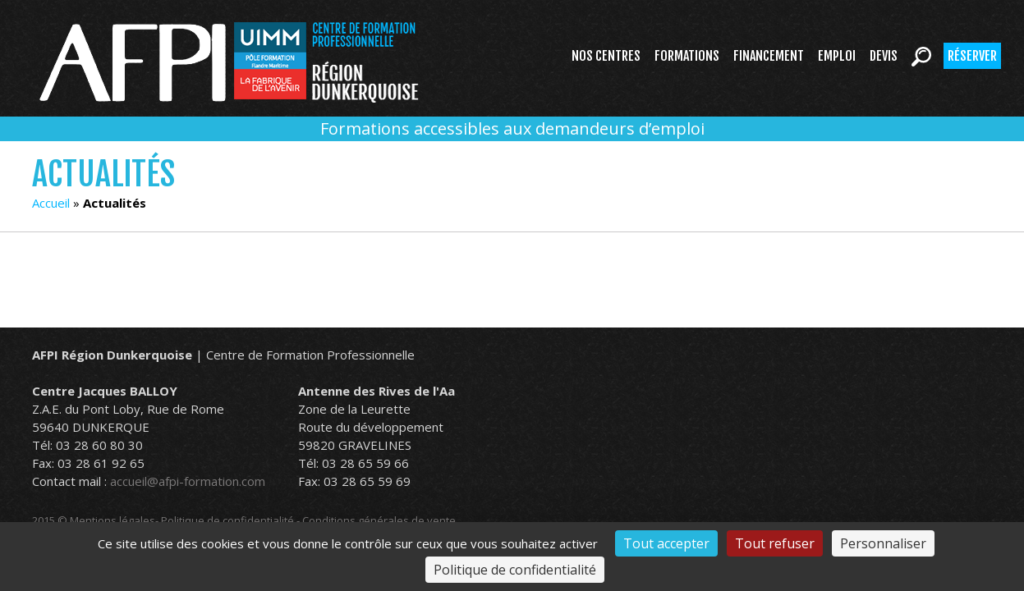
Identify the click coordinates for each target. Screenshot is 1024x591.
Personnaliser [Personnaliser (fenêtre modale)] (883, 543)
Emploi (837, 56)
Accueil (51, 203)
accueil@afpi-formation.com (187, 481)
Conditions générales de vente (379, 520)
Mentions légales (112, 520)
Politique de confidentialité (227, 520)
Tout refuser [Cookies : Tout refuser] (775, 543)
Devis (884, 56)
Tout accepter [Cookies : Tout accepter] (666, 543)
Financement (768, 56)
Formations (686, 56)
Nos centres (606, 56)
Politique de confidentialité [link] (515, 570)
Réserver (972, 56)
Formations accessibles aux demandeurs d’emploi (512, 128)
